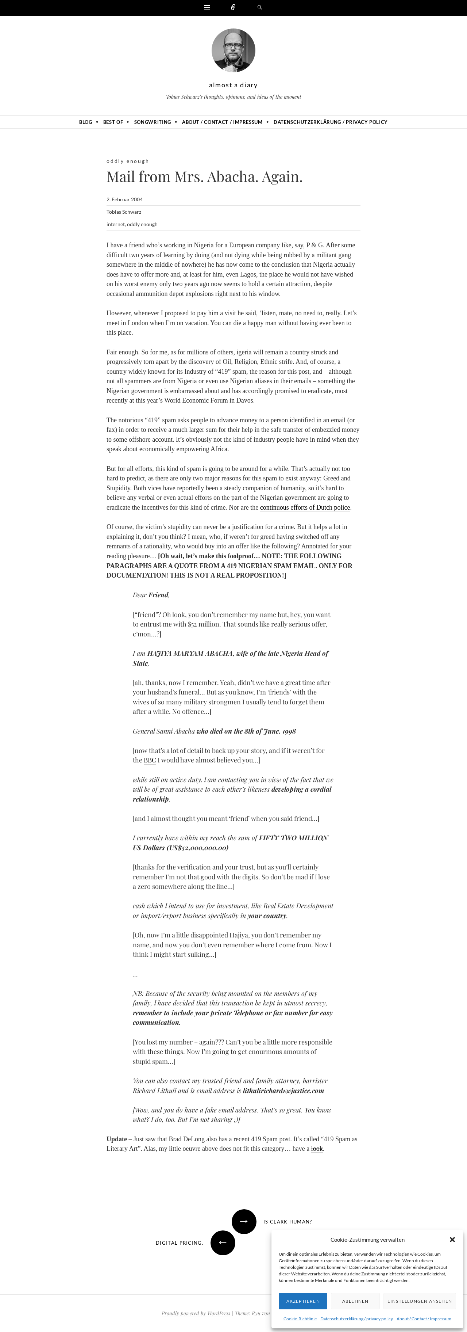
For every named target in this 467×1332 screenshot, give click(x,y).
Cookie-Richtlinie (300, 1318)
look (317, 1148)
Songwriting (152, 122)
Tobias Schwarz (124, 212)
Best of (113, 122)
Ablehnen (355, 1301)
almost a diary (233, 85)
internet (116, 224)
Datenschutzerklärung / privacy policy (356, 1318)
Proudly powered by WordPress (196, 1313)
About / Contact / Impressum (424, 1318)
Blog (85, 122)
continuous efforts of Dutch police (305, 507)
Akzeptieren (303, 1301)
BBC (150, 760)
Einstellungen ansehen (419, 1301)
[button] (452, 1239)
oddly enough (128, 161)
